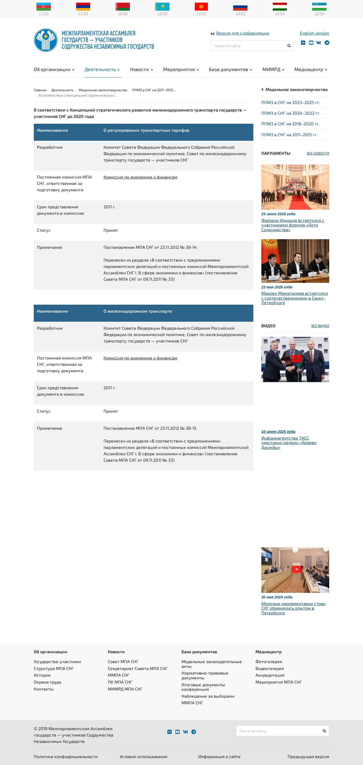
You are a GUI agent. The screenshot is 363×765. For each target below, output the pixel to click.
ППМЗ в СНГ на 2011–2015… (154, 90)
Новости (141, 69)
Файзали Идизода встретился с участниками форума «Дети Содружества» (292, 225)
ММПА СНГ (118, 674)
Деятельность (102, 69)
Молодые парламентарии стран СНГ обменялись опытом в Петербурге (293, 608)
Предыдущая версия (308, 756)
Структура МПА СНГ (54, 668)
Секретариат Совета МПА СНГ (138, 668)
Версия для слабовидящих (243, 32)
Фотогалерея (268, 661)
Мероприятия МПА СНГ (278, 681)
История (42, 674)
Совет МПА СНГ (123, 661)
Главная (40, 90)
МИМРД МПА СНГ (125, 688)
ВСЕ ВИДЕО (320, 326)
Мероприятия (181, 69)
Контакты (43, 688)
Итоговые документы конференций (203, 687)
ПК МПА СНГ (120, 681)
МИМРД (273, 69)
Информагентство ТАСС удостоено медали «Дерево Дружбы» (288, 442)
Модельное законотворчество (297, 89)
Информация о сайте (219, 756)
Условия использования (143, 756)
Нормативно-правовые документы (205, 675)
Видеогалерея (269, 668)
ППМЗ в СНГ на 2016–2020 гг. (290, 123)
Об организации (54, 69)
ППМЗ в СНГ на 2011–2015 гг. (289, 134)
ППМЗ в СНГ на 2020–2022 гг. (290, 112)
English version (314, 32)
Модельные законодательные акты (212, 664)
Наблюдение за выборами (208, 695)
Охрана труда (47, 681)
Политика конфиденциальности (66, 756)
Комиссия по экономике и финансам (140, 176)
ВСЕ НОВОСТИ (318, 153)
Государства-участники (57, 661)
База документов (230, 69)
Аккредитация (269, 674)
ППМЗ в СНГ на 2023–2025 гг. (290, 102)
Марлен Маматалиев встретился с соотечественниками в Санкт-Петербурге (294, 298)
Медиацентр (310, 69)
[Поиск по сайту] (252, 45)
